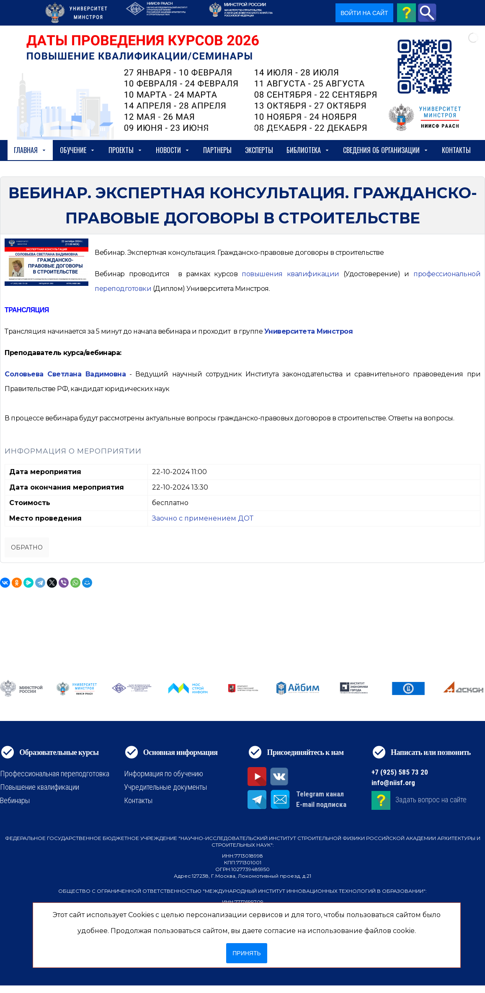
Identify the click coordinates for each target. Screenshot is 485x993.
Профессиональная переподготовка (54, 773)
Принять (246, 953)
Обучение (77, 150)
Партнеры (217, 150)
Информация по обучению (163, 773)
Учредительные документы (165, 787)
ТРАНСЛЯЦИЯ (27, 310)
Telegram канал (320, 794)
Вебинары (15, 800)
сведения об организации (385, 150)
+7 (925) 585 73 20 (399, 772)
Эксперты (259, 150)
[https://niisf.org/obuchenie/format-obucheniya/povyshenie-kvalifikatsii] (290, 274)
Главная (30, 150)
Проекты (125, 150)
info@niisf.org (393, 782)
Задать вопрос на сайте (431, 799)
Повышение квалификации (39, 787)
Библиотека (308, 150)
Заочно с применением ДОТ (202, 518)
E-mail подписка (321, 804)
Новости (173, 150)
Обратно (27, 547)
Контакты (456, 150)
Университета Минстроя (308, 331)
